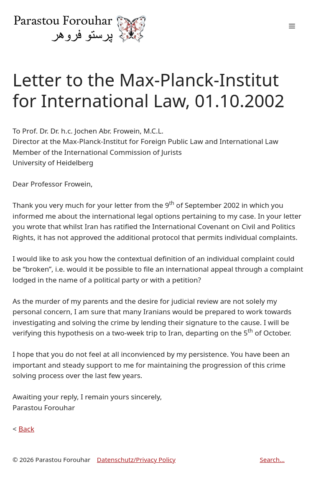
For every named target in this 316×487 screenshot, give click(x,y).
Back (26, 429)
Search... (272, 459)
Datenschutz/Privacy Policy (136, 459)
